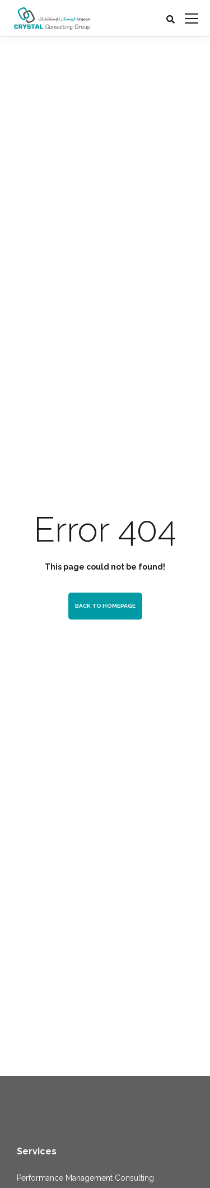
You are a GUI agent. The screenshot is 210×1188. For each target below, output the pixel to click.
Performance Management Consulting (85, 1177)
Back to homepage (105, 606)
